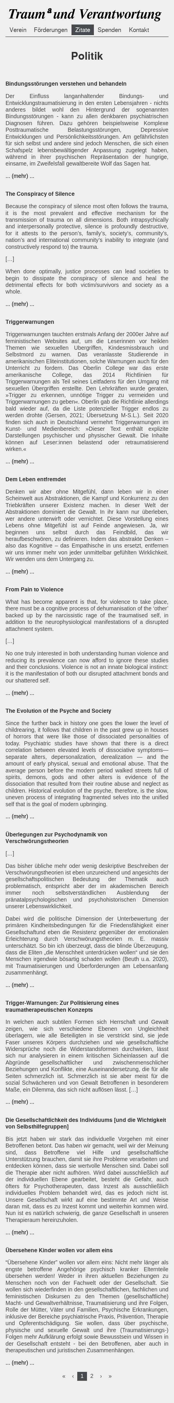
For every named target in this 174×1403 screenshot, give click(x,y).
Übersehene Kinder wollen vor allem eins (59, 1250)
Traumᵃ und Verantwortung (84, 13)
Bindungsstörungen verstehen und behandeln (66, 84)
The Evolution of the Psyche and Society (58, 711)
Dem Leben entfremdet (35, 479)
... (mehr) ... (19, 176)
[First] (63, 1376)
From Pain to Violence (34, 589)
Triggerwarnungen (29, 322)
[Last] (110, 1376)
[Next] (101, 1376)
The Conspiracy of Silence (40, 194)
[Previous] (73, 1376)
